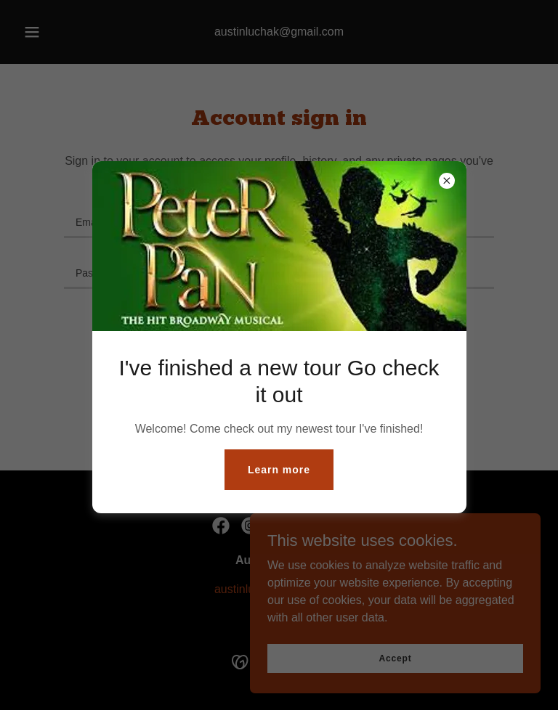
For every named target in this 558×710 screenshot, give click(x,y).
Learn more (279, 470)
